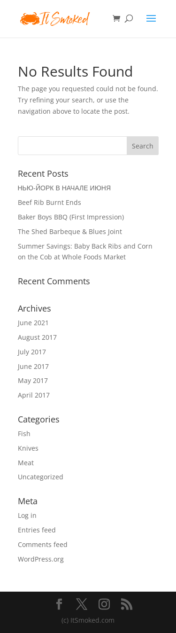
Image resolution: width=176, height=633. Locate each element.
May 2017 (33, 380)
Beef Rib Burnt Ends (49, 202)
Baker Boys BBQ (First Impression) (71, 216)
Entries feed (37, 529)
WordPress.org (41, 559)
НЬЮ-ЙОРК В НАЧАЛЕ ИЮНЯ (64, 187)
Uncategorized (40, 476)
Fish (24, 433)
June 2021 (33, 322)
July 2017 (32, 351)
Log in (27, 515)
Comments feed (43, 544)
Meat (26, 462)
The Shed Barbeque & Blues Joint (70, 231)
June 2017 (33, 366)
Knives (28, 448)
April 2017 (34, 395)
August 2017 (37, 337)
